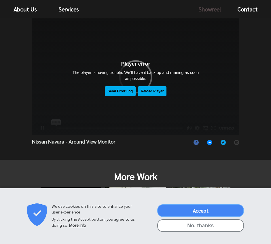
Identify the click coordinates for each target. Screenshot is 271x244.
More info (77, 225)
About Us (25, 9)
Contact (247, 9)
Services (68, 9)
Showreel (209, 9)
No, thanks (200, 225)
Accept (201, 210)
